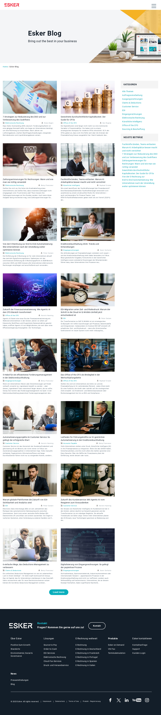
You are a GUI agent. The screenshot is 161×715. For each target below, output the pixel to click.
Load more (59, 592)
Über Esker (16, 638)
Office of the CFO (70, 123)
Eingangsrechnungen (71, 250)
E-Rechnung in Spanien (86, 661)
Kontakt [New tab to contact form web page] (97, 626)
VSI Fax (111, 649)
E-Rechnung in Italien (85, 665)
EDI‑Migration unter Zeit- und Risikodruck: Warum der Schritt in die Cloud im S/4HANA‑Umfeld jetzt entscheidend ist (85, 312)
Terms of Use (74, 701)
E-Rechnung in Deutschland (88, 649)
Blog (13, 684)
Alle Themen (127, 91)
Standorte (15, 649)
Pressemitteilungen (20, 680)
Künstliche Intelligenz (71, 185)
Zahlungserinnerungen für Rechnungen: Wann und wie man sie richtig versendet (139, 163)
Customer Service (12, 443)
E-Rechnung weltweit (86, 638)
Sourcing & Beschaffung (133, 129)
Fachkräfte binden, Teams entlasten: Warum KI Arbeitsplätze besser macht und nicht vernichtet (139, 147)
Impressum (47, 701)
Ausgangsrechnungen (132, 99)
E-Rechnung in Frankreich (87, 653)
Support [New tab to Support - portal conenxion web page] (136, 649)
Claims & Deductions (13, 570)
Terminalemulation (116, 653)
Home (5, 67)
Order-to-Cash (50, 649)
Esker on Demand (116, 645)
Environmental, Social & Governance (22, 654)
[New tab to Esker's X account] (118, 700)
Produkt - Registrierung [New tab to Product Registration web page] (92, 701)
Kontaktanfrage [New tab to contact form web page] (139, 645)
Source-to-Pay (50, 645)
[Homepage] (13, 5)
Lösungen (49, 638)
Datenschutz (60, 701)
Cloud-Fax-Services (52, 661)
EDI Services (49, 653)
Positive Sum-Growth (20, 645)
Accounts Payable (70, 443)
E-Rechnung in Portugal (87, 657)
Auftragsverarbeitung (132, 95)
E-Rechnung (81, 645)
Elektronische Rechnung (14, 123)
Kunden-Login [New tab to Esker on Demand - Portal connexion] (138, 653)
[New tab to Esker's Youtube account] (136, 700)
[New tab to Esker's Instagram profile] (147, 700)
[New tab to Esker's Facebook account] (110, 700)
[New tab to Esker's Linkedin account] (126, 700)
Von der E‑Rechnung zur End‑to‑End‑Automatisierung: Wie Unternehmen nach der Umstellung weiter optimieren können (28, 247)
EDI (64, 318)
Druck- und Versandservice (56, 665)
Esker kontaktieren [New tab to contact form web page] (142, 638)
